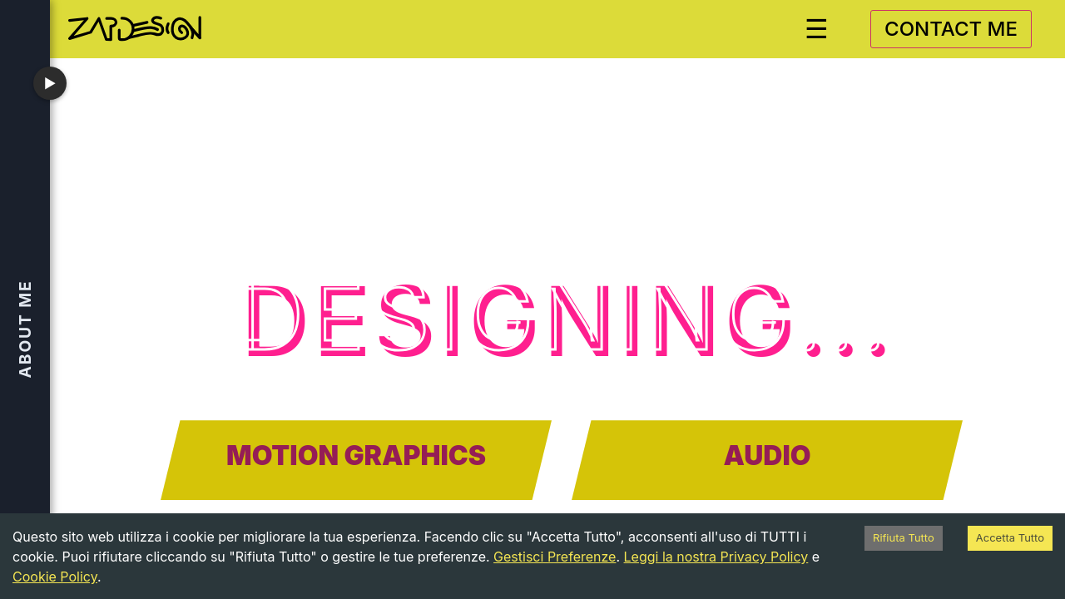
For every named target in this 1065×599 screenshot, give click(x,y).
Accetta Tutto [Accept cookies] (1010, 537)
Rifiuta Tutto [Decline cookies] (903, 537)
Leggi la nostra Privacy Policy (716, 556)
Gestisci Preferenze (554, 556)
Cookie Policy (54, 576)
